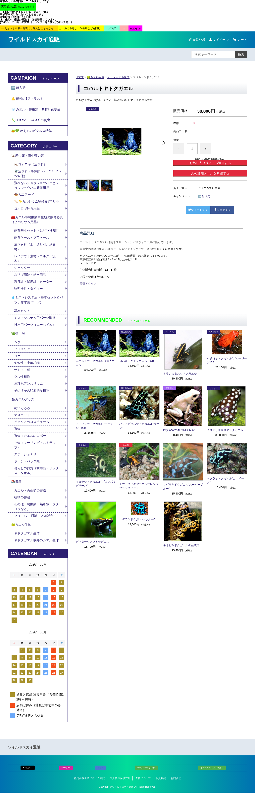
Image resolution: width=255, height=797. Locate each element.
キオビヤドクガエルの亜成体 (181, 545)
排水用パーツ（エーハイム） (35, 327)
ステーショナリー (27, 457)
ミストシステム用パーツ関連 (36, 320)
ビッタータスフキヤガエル (92, 541)
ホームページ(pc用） (146, 772)
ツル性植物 (22, 379)
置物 (17, 432)
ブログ (100, 772)
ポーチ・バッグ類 (27, 464)
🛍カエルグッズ (22, 402)
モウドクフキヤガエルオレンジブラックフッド (138, 486)
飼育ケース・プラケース (31, 239)
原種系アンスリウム (28, 386)
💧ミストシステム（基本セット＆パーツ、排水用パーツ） (37, 302)
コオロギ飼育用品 (27, 210)
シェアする (222, 209)
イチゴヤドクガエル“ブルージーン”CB (227, 360)
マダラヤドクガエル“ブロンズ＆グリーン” (96, 483)
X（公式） (27, 772)
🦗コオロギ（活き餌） (30, 165)
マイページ (221, 39)
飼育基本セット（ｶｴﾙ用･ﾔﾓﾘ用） (37, 232)
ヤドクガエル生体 (118, 77)
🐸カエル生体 (95, 77)
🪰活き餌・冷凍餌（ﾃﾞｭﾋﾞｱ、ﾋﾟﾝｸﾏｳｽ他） (37, 175)
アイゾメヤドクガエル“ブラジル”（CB (94, 425)
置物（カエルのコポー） (31, 439)
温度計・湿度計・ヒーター (33, 283)
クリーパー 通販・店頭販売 (33, 520)
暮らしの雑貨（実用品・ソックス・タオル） (36, 474)
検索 (241, 54)
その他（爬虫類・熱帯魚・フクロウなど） (36, 510)
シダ (19, 344)
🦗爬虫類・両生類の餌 (27, 156)
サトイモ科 (22, 372)
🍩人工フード (24, 196)
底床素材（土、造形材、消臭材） (35, 249)
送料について (143, 782)
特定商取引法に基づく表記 (89, 782)
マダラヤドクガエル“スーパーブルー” (183, 486)
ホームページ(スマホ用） (212, 772)
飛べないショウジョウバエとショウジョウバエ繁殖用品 (36, 186)
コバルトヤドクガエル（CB (136, 360)
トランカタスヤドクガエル (180, 373)
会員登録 (198, 39)
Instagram (66, 772)
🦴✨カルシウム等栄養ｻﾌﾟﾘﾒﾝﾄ (36, 203)
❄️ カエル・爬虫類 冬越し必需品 (36, 109)
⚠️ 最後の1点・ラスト (27, 98)
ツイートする (198, 209)
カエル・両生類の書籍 (30, 494)
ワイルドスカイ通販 (34, 39)
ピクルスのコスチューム (31, 425)
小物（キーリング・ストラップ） (35, 448)
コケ (19, 358)
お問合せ (176, 782)
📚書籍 (16, 485)
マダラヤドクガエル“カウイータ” (225, 480)
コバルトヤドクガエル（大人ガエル (95, 362)
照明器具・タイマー (28, 290)
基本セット (23, 313)
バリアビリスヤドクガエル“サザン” (139, 425)
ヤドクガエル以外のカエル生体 (36, 544)
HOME (80, 77)
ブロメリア (23, 351)
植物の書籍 (23, 501)
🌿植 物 (18, 336)
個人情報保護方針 (120, 782)
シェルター (23, 269)
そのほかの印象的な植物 (31, 393)
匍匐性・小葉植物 (27, 365)
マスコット (22, 418)
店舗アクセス (88, 283)
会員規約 (161, 782)
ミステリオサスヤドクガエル (225, 430)
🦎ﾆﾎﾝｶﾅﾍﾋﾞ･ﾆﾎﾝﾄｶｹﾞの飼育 (30, 120)
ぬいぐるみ (22, 411)
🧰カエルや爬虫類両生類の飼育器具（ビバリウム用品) (37, 221)
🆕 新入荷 (204, 196)
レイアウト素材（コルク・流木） (35, 260)
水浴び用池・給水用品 (31, 276)
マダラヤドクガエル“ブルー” (137, 519)
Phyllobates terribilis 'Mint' (179, 430)
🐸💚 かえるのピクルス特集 (31, 131)
